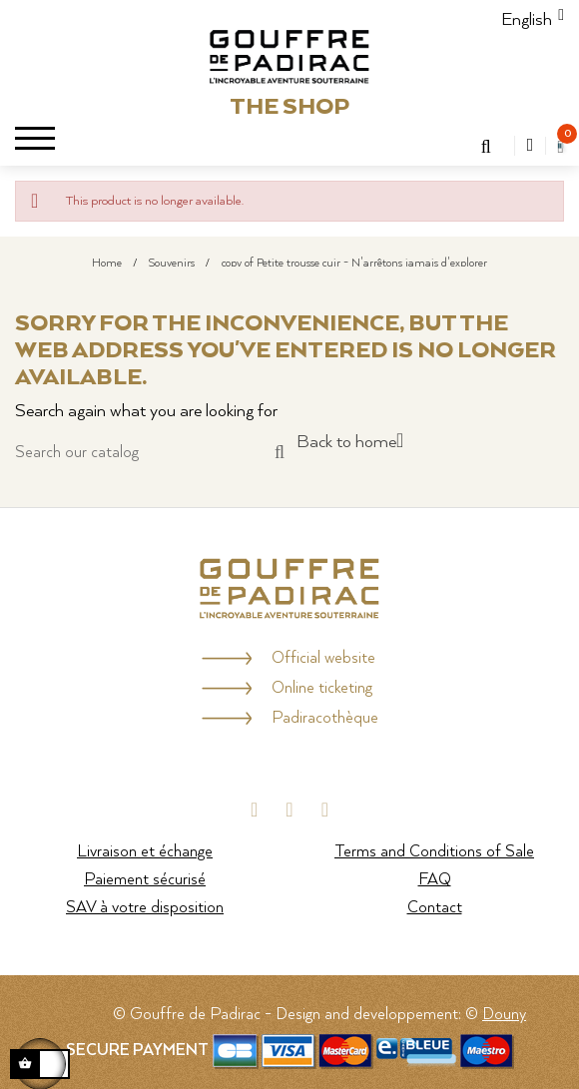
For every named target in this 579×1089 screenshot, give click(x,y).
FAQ (434, 879)
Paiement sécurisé (145, 879)
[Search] (150, 452)
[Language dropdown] (526, 20)
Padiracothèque (325, 718)
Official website (323, 658)
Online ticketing (322, 688)
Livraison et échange (145, 851)
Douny (504, 1014)
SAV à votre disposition (145, 907)
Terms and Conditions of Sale (434, 851)
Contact (434, 907)
